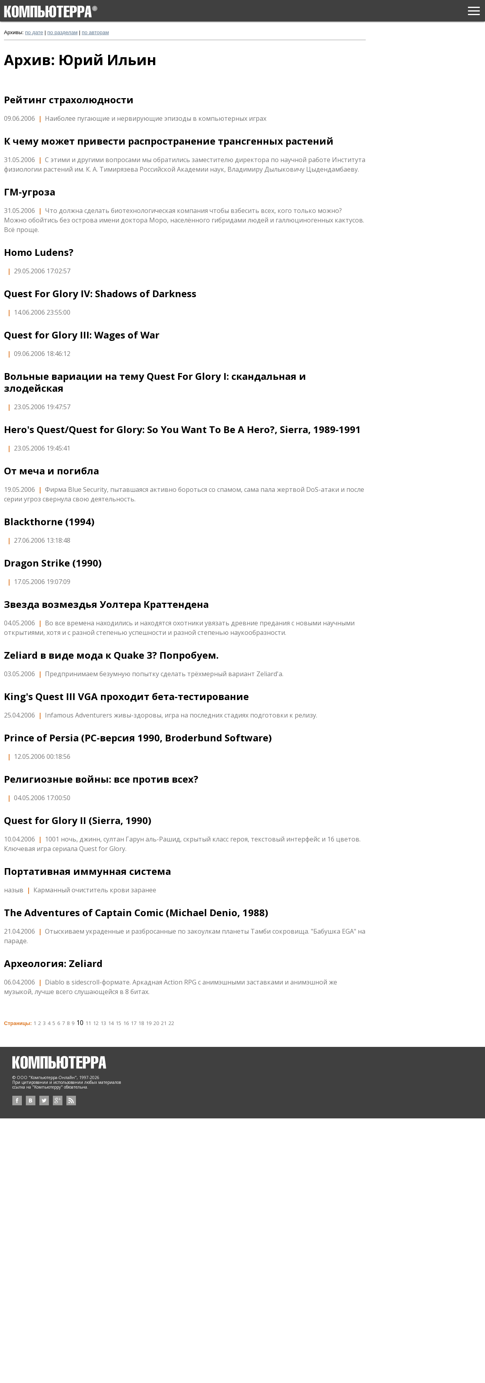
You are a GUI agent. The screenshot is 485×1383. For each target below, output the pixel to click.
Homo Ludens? (39, 252)
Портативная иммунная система (87, 871)
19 (148, 1023)
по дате (34, 32)
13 (103, 1023)
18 (141, 1023)
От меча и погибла (51, 471)
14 (111, 1023)
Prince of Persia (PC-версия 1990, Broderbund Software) (138, 738)
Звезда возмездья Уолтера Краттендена (106, 604)
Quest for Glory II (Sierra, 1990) (77, 820)
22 (171, 1023)
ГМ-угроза (29, 192)
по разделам (62, 32)
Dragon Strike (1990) (53, 563)
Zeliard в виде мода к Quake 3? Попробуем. (111, 655)
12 (96, 1023)
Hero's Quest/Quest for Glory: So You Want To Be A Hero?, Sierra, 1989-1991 (182, 429)
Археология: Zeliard (53, 963)
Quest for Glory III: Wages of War (81, 335)
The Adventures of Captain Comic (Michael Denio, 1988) (136, 913)
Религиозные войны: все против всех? (101, 779)
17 (133, 1023)
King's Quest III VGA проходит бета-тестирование (126, 696)
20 (156, 1023)
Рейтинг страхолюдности (69, 100)
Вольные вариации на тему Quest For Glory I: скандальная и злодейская (155, 382)
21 (164, 1023)
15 (118, 1023)
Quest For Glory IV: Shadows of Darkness (100, 294)
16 (126, 1023)
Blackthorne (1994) (49, 522)
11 (88, 1023)
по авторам (95, 32)
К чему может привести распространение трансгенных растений (169, 141)
